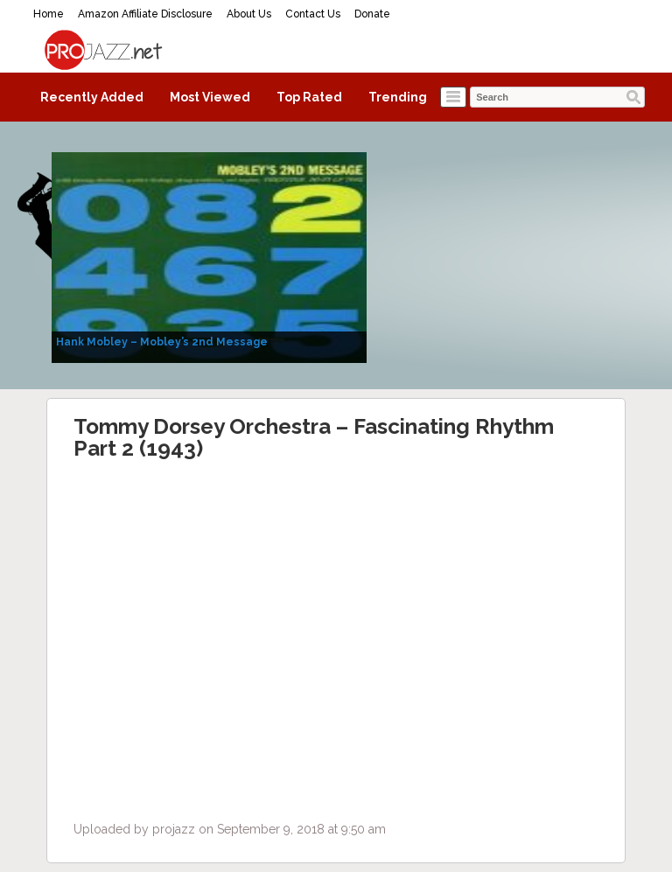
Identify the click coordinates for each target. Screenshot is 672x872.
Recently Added (92, 97)
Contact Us (312, 14)
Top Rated (309, 97)
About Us (249, 14)
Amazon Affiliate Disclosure (145, 14)
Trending (397, 97)
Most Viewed (210, 97)
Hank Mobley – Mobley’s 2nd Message (162, 342)
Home (48, 14)
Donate (372, 14)
